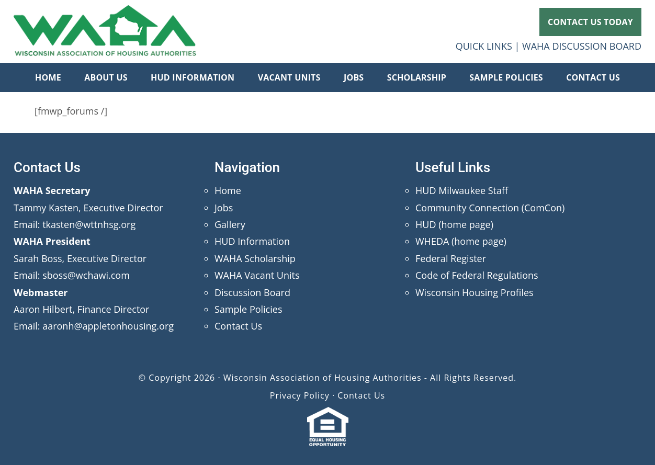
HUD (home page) (454, 224)
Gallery (229, 224)
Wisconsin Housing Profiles (474, 292)
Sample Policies (248, 309)
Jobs (223, 207)
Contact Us (238, 326)
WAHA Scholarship (255, 258)
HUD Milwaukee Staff (461, 190)
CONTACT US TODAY (590, 22)
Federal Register (450, 258)
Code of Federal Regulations (476, 275)
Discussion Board (252, 292)
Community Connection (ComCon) (489, 207)
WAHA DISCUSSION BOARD (581, 46)
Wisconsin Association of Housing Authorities (105, 31)
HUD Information (252, 241)
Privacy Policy (300, 395)
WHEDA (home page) (460, 241)
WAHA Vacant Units (257, 275)
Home (227, 190)
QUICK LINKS (484, 46)
